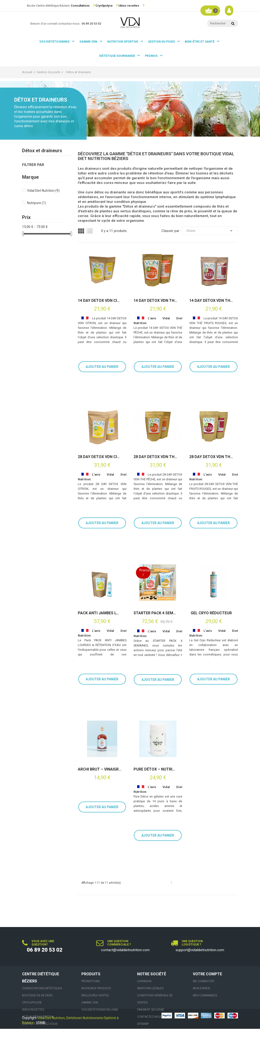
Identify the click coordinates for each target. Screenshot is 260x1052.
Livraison (144, 981)
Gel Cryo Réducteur (211, 613)
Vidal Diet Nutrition (43, 190)
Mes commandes (205, 995)
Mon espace (201, 988)
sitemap (143, 1023)
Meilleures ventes (95, 995)
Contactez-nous (149, 1016)
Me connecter (203, 981)
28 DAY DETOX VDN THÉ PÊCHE (155, 457)
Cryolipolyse (104, 5)
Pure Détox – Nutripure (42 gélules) (155, 769)
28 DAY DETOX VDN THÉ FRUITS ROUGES (211, 457)
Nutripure (36, 203)
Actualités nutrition (38, 1016)
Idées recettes (128, 5)
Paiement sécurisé (150, 1009)
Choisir (210, 231)
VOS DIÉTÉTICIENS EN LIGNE (99, 1009)
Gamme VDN (89, 1002)
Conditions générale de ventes (155, 999)
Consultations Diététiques (42, 988)
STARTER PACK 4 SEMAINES (155, 613)
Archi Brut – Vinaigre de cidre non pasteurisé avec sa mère (99, 769)
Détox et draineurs (42, 150)
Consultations (80, 5)
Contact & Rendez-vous (39, 1023)
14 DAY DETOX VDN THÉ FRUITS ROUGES (211, 301)
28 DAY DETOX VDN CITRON (99, 457)
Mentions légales (150, 988)
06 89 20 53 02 (44, 950)
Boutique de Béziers (37, 995)
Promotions (90, 981)
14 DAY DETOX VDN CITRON (99, 301)
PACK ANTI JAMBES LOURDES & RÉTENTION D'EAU (99, 613)
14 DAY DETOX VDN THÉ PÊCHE (155, 301)
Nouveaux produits (96, 988)
